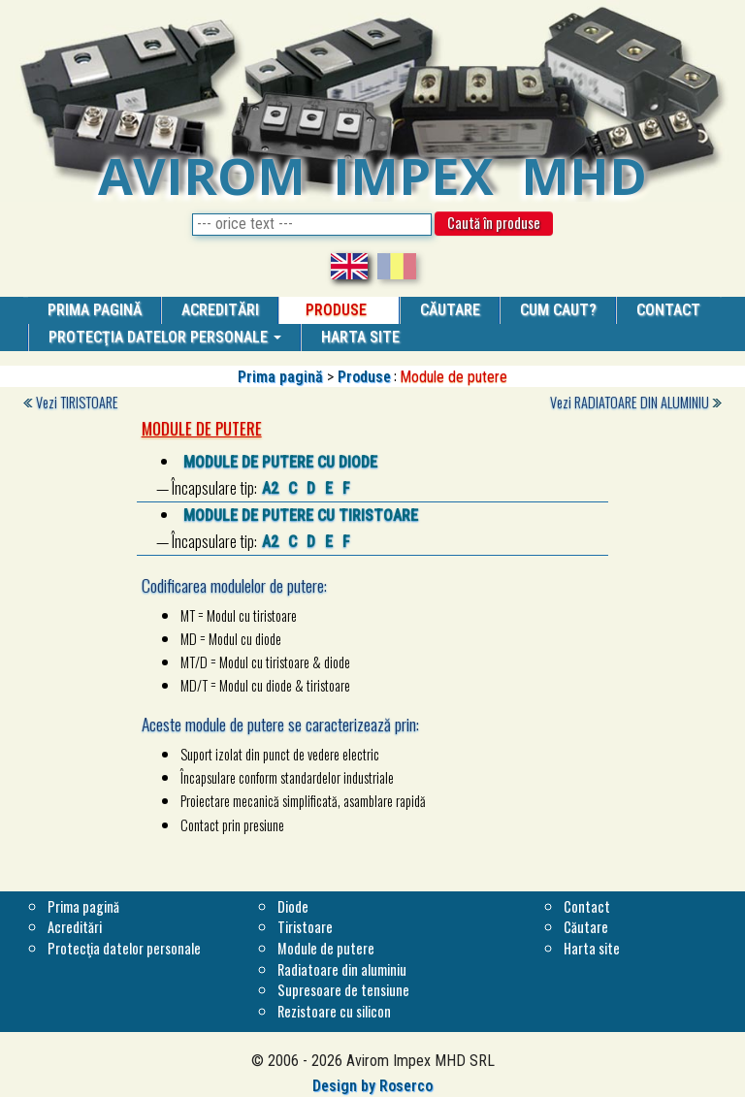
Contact (587, 906)
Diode (292, 906)
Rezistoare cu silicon (334, 1011)
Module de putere (325, 948)
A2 (270, 488)
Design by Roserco (372, 1086)
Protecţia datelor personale (165, 337)
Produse (364, 377)
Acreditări (75, 927)
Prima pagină (280, 377)
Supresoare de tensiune (343, 990)
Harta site (592, 948)
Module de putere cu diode (280, 462)
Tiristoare (305, 927)
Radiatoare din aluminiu (341, 969)
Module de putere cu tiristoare (300, 515)
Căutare (586, 927)
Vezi (77, 402)
